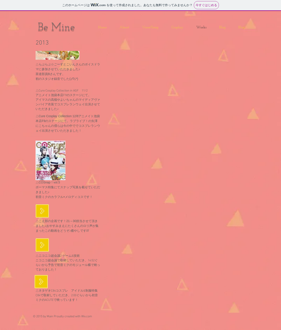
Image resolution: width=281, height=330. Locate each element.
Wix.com (86, 316)
